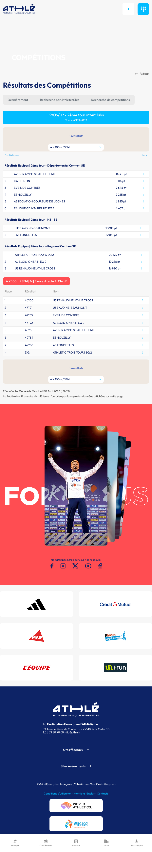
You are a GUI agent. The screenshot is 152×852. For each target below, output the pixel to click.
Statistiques (12, 155)
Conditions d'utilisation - (59, 793)
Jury (144, 155)
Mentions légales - (85, 793)
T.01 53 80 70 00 (53, 732)
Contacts (102, 793)
